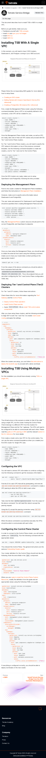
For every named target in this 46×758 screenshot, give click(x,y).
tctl (8, 33)
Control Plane (17, 298)
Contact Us (5, 743)
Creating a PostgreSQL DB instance (15, 105)
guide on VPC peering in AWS (17, 432)
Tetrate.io (5, 736)
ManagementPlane (14, 222)
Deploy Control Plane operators (14, 302)
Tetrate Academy (7, 722)
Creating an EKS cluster (12, 97)
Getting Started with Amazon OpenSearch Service (20, 100)
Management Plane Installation (31, 191)
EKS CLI (10, 36)
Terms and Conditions (19, 755)
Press (4, 740)
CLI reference (32, 105)
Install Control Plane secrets (13, 304)
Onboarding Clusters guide (15, 549)
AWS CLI (10, 38)
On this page (6, 18)
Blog (3, 726)
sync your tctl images (19, 33)
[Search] (43, 2)
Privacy (31, 755)
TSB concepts (23, 31)
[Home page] (2, 8)
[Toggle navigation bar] (2, 2)
